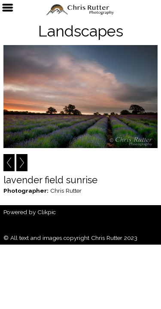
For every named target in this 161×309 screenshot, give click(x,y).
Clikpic (46, 212)
